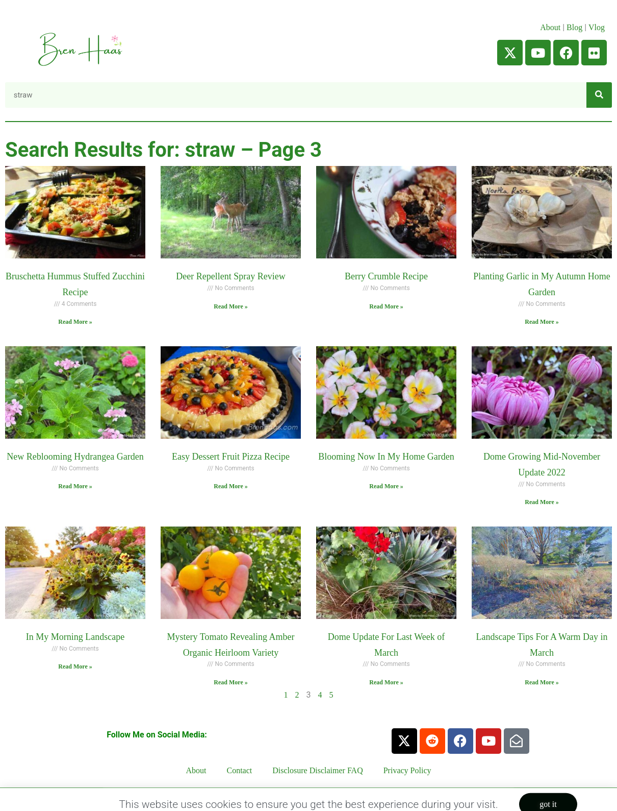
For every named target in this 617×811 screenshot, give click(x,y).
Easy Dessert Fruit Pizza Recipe (231, 456)
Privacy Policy (407, 770)
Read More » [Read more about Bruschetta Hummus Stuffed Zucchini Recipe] (75, 321)
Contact (239, 770)
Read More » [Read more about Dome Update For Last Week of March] (386, 682)
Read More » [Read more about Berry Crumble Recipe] (386, 306)
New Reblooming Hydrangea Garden (75, 456)
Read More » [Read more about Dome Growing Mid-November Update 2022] (541, 502)
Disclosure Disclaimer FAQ (317, 770)
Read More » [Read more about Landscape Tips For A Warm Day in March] (541, 682)
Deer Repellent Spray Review (230, 276)
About (550, 27)
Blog (574, 27)
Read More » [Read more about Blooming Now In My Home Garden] (386, 486)
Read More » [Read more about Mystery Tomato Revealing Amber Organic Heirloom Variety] (230, 682)
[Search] (599, 95)
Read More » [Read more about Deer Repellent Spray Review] (230, 306)
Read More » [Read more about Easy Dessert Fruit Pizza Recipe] (230, 486)
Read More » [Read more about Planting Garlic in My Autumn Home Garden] (541, 321)
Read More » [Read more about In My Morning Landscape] (75, 666)
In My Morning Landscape (75, 637)
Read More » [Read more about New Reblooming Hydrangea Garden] (75, 486)
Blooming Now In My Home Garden (386, 456)
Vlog (597, 27)
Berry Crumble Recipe (386, 276)
